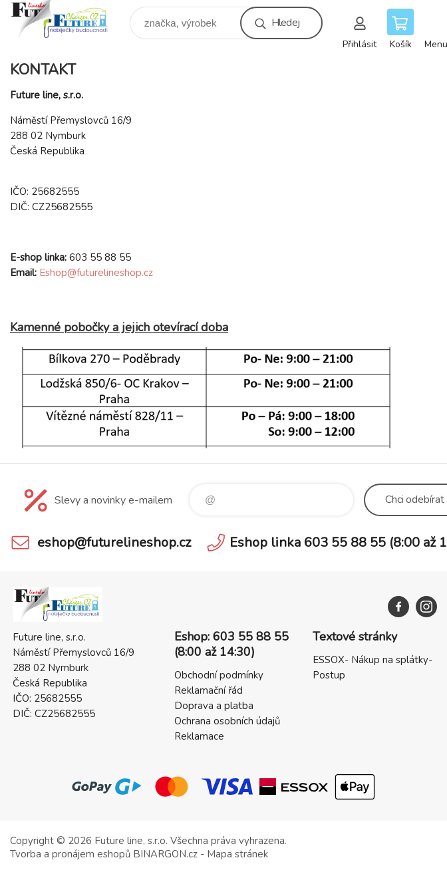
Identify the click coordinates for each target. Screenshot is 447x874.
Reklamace (199, 736)
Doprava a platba (213, 705)
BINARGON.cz (165, 854)
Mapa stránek (237, 854)
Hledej (285, 22)
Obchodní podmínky (218, 675)
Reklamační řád (208, 690)
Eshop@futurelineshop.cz (96, 272)
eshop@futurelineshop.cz (114, 542)
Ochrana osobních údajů (227, 721)
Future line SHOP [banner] (69, 19)
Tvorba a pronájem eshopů (70, 854)
